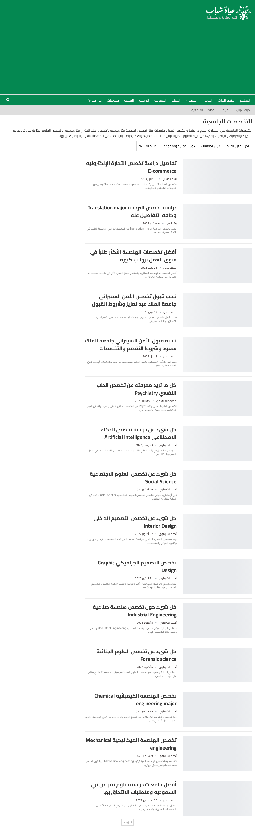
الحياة (176, 100)
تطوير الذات (226, 100)
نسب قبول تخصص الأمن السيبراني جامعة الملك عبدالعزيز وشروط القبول (134, 300)
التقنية (129, 100)
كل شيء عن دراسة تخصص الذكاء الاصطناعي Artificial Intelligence (139, 433)
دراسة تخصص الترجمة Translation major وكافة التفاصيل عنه (132, 211)
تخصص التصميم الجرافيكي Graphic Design (137, 566)
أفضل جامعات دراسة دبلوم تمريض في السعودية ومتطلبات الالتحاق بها (134, 788)
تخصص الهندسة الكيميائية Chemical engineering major (135, 699)
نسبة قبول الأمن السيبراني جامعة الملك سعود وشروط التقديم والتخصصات (131, 344)
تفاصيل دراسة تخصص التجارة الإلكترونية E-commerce (131, 167)
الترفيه (144, 100)
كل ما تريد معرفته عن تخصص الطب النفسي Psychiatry (137, 389)
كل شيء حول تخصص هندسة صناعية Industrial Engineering (135, 610)
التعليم (245, 100)
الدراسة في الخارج (238, 146)
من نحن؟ (95, 100)
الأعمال (191, 100)
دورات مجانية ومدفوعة (179, 146)
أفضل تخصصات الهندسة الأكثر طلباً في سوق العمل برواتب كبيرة (133, 255)
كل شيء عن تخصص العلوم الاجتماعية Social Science (133, 477)
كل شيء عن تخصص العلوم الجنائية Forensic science (137, 655)
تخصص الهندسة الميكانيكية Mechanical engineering (131, 744)
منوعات (113, 100)
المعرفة (160, 100)
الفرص (208, 100)
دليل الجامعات (210, 146)
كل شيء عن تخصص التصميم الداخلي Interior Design (135, 522)
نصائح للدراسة (148, 146)
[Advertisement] (127, 54)
